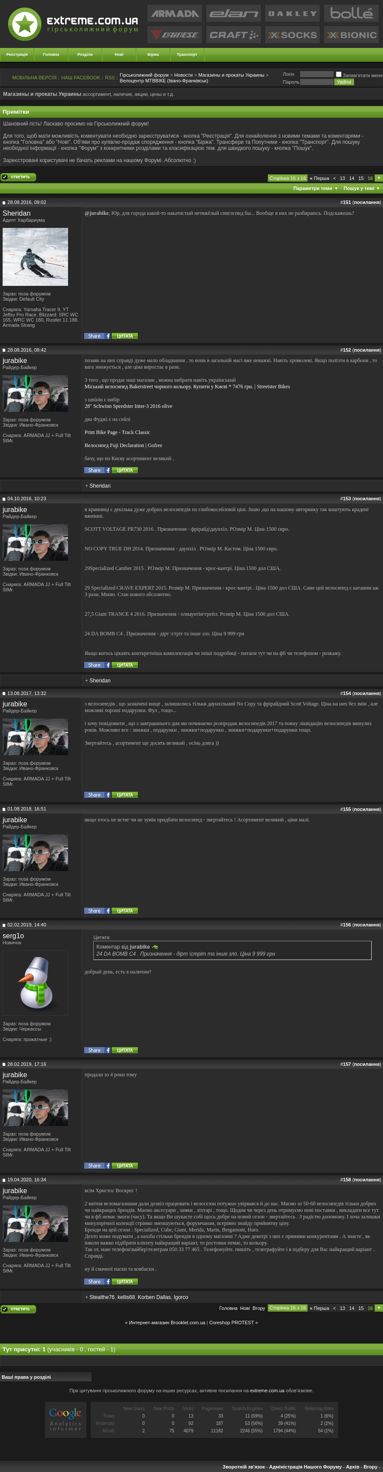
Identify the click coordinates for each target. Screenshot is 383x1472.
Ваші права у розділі (26, 1377)
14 (351, 178)
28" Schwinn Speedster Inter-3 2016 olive (128, 406)
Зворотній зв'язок (243, 1466)
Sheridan (17, 213)
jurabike (15, 360)
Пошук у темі (359, 188)
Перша (319, 178)
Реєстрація (17, 54)
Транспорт (187, 54)
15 (361, 178)
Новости (183, 75)
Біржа (153, 54)
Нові (119, 54)
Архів (352, 1466)
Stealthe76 (101, 1297)
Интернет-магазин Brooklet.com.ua (167, 1322)
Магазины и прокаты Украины (231, 75)
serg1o (13, 936)
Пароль (291, 82)
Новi (245, 1308)
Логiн (288, 74)
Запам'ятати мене (359, 75)
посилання (367, 202)
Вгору (259, 1308)
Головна (51, 54)
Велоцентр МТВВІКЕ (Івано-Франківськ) (164, 80)
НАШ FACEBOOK (81, 77)
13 (342, 178)
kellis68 (126, 1297)
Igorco (181, 1297)
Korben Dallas (154, 1297)
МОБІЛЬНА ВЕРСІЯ (34, 77)
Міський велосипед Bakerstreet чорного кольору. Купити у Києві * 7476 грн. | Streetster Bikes (187, 386)
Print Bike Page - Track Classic (117, 432)
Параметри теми (313, 188)
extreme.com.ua (267, 1390)
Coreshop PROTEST (231, 1322)
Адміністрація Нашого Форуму (305, 1466)
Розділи (84, 54)
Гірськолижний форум (144, 75)
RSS (110, 77)
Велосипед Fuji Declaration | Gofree (123, 445)
